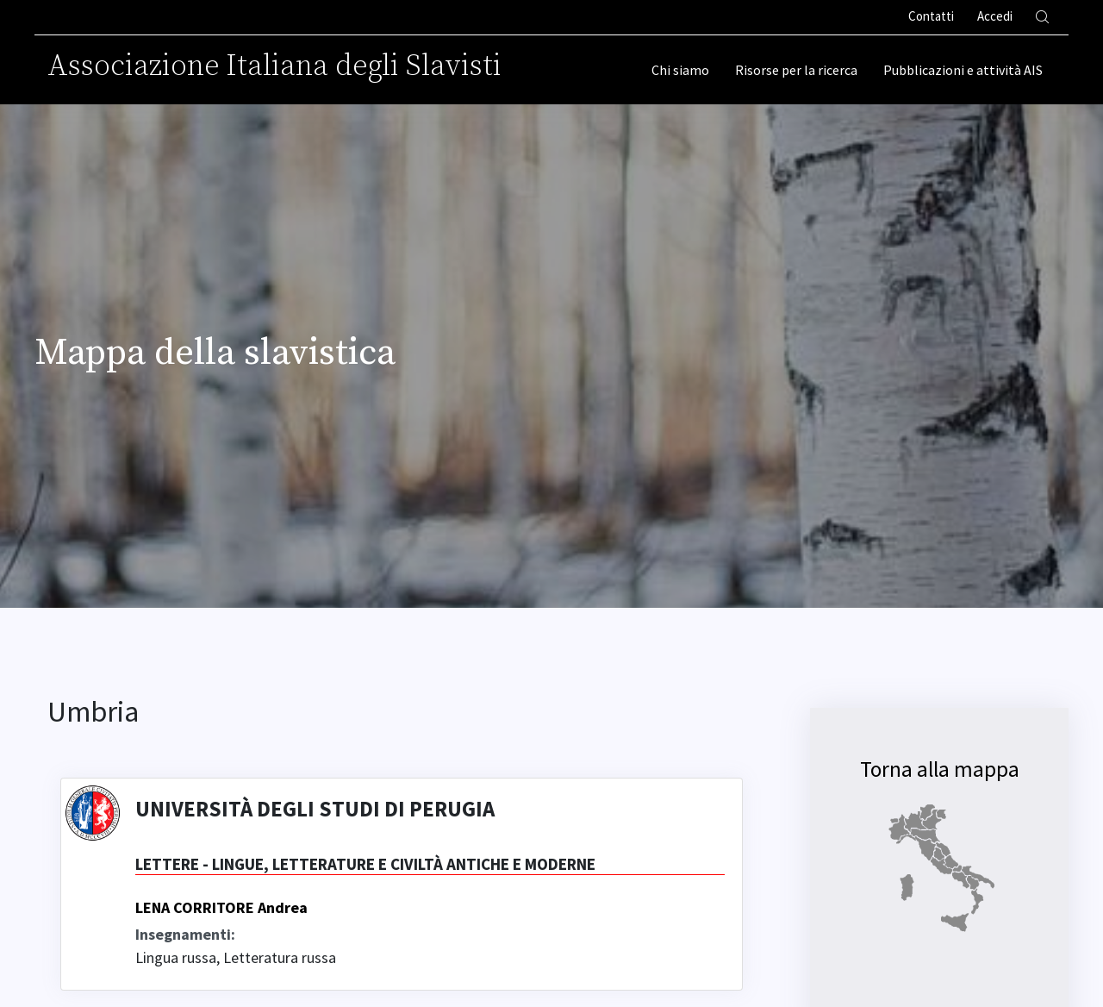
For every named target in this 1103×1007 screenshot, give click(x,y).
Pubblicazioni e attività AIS (963, 69)
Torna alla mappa (939, 769)
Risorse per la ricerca (796, 69)
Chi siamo (680, 69)
